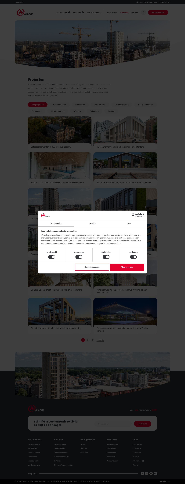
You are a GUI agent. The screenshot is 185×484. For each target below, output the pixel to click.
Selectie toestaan (92, 267)
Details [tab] (93, 223)
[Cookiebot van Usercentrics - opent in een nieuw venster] (133, 215)
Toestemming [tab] (56, 223)
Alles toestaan (127, 267)
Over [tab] (129, 223)
